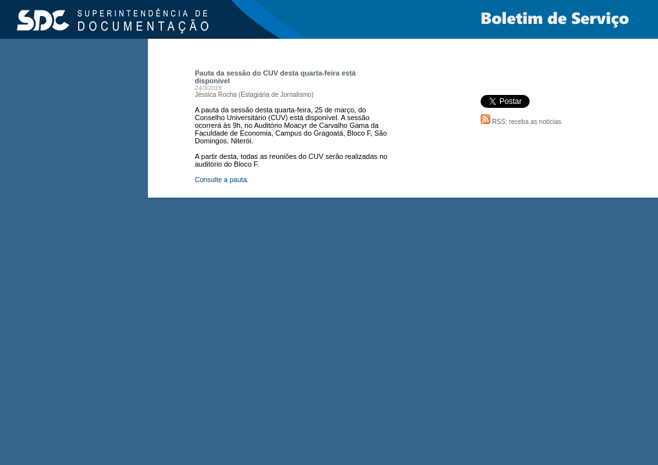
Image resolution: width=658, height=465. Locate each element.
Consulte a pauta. (222, 179)
